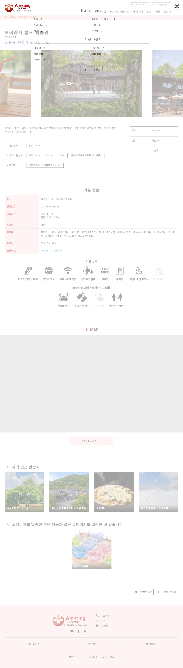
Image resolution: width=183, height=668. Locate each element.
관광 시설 (34, 155)
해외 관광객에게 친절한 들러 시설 (86, 155)
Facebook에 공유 (167, 591)
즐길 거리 (138, 11)
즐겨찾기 (103, 625)
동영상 (91, 644)
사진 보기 (146, 140)
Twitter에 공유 (143, 591)
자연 (49, 155)
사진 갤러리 (34, 644)
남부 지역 (34, 145)
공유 (145, 150)
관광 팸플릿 (150, 644)
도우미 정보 (108, 656)
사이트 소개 (91, 656)
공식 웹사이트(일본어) (52, 250)
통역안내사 (74, 656)
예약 (157, 11)
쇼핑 (61, 155)
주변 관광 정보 (96, 441)
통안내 (167, 11)
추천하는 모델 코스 (119, 11)
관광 (12, 17)
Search (102, 615)
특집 (103, 11)
